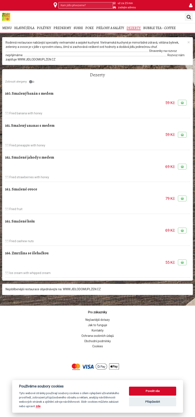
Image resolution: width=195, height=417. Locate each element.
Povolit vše (153, 391)
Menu (7, 28)
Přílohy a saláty (110, 28)
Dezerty (134, 28)
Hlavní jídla (24, 28)
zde (38, 406)
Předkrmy (62, 28)
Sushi (78, 28)
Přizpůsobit (152, 401)
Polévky (44, 28)
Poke (89, 28)
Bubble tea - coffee (159, 28)
